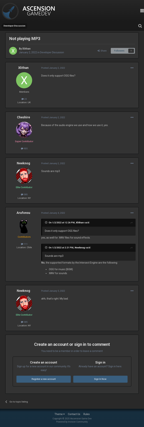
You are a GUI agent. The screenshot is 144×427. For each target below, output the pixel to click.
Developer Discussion (52, 52)
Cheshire (23, 117)
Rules (86, 414)
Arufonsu (23, 213)
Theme (59, 414)
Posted (53, 68)
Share (102, 50)
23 (24, 99)
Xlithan (26, 48)
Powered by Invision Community (72, 422)
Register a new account (44, 379)
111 (24, 244)
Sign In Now (100, 379)
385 (24, 194)
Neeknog (23, 163)
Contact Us (74, 414)
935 (24, 148)
